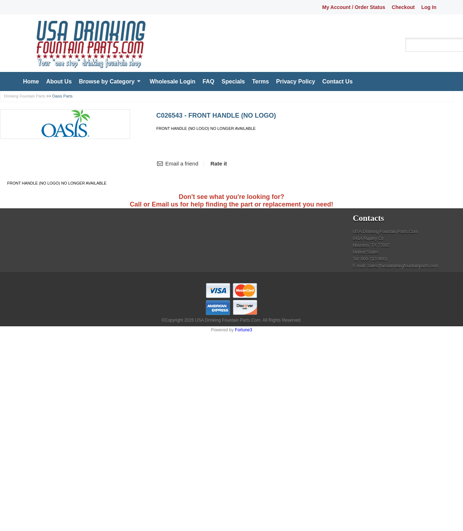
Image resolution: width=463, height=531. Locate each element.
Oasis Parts (62, 96)
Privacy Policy (295, 81)
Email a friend (181, 163)
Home (31, 81)
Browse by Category (107, 81)
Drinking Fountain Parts (24, 96)
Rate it (219, 163)
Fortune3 (243, 329)
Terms (260, 81)
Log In (428, 7)
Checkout (403, 7)
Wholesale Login (172, 81)
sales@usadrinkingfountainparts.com (402, 265)
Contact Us (337, 81)
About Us (59, 81)
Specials (233, 81)
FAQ (208, 81)
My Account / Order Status (353, 7)
